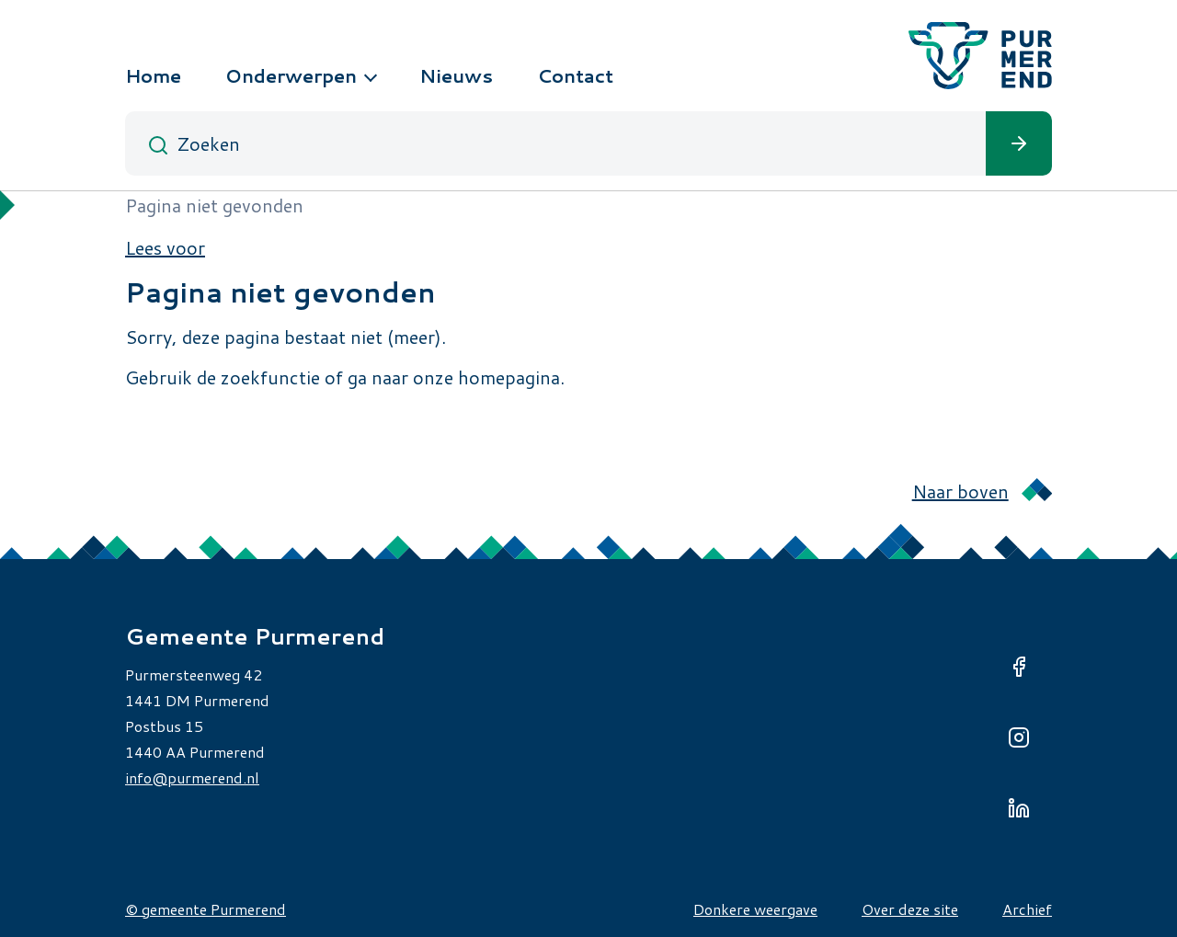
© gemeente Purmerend (205, 909)
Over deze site (910, 909)
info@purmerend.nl (192, 777)
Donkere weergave (755, 909)
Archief (1027, 909)
